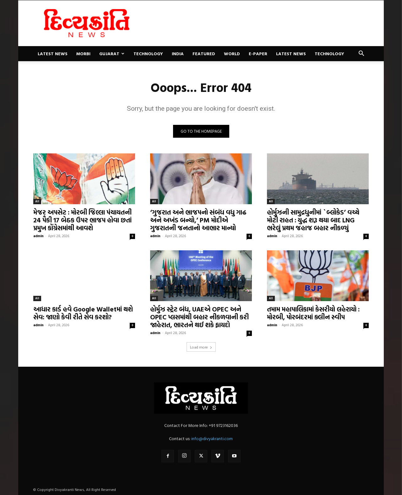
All (37, 201)
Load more (201, 347)
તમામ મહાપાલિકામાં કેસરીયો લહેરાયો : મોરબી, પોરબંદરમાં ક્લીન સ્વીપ (313, 313)
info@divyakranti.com (212, 438)
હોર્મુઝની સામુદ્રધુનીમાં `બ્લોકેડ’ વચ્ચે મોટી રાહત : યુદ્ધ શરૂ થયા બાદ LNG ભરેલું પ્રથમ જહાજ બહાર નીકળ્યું (313, 220)
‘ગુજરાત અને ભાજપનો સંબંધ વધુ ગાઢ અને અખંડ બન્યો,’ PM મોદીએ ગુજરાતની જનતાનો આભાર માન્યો (198, 220)
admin (38, 235)
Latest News (53, 53)
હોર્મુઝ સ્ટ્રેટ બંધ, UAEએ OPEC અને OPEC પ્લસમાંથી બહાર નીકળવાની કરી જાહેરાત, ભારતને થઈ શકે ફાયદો (199, 317)
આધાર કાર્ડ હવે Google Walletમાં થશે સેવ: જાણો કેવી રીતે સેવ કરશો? (83, 313)
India (178, 53)
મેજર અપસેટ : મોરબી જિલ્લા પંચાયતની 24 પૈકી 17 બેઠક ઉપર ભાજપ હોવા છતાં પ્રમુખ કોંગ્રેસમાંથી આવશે (82, 220)
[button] (361, 54)
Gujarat (111, 53)
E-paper (258, 53)
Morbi (83, 53)
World (232, 53)
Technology (148, 53)
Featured (204, 53)
